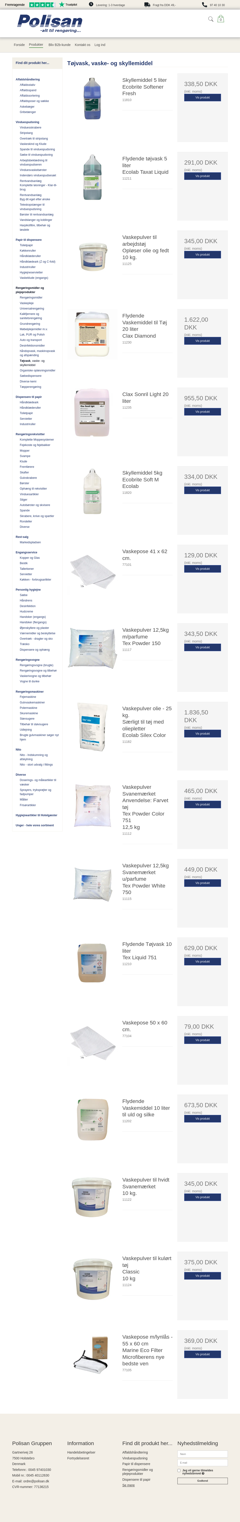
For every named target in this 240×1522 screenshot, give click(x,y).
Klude (23, 461)
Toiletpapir (26, 245)
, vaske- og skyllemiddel (32, 363)
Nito (18, 749)
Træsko (25, 644)
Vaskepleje (27, 303)
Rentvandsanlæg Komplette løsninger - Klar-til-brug (38, 185)
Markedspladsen (30, 542)
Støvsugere (27, 718)
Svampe (25, 456)
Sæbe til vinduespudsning (36, 154)
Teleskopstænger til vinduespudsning (32, 207)
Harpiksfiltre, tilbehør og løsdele (35, 227)
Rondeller (26, 521)
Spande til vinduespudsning (37, 149)
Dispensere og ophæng (35, 649)
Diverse (25, 527)
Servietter (26, 418)
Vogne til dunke (30, 681)
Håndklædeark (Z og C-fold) (38, 261)
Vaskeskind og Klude (33, 144)
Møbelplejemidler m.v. (34, 329)
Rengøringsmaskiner (30, 691)
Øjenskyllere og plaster (34, 628)
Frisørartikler (28, 805)
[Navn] (202, 1454)
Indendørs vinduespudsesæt (38, 175)
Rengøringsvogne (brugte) (36, 665)
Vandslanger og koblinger (36, 220)
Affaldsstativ (27, 85)
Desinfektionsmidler (32, 345)
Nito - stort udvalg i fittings (36, 764)
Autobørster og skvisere (35, 505)
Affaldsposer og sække (34, 101)
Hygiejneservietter (31, 272)
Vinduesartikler (29, 494)
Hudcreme (26, 611)
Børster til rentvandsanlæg (37, 214)
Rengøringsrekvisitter (30, 434)
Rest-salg (22, 537)
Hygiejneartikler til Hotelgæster (36, 815)
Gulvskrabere (28, 478)
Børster (24, 483)
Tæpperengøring (30, 387)
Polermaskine (28, 708)
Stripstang (26, 133)
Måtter (24, 799)
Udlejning (26, 729)
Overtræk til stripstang (34, 138)
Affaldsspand (28, 90)
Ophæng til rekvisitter (33, 488)
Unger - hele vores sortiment (35, 825)
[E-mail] (202, 1462)
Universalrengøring (32, 308)
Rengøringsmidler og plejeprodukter (30, 290)
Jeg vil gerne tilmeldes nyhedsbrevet (197, 1472)
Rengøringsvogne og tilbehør (38, 670)
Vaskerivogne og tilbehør (36, 676)
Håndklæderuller (30, 256)
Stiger (23, 499)
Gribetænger (28, 112)
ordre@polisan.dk (36, 1481)
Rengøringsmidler (31, 297)
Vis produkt (202, 97)
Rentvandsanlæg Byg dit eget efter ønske (35, 197)
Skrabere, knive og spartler (37, 516)
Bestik (24, 563)
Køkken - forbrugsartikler (35, 579)
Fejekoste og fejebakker (35, 445)
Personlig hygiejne (28, 589)
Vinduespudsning (27, 122)
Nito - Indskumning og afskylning (34, 757)
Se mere (128, 1485)
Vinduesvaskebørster (33, 170)
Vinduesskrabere (30, 127)
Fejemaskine (28, 697)
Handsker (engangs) (33, 617)
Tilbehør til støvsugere (34, 724)
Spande (25, 510)
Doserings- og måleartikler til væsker (38, 782)
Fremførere (27, 466)
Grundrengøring (30, 323)
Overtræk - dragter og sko (36, 638)
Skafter (24, 472)
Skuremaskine (29, 713)
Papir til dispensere (29, 240)
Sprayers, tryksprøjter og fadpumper (35, 792)
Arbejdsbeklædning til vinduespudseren (33, 162)
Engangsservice (26, 552)
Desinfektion (28, 606)
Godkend (202, 1480)
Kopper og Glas (30, 557)
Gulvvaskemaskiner (32, 702)
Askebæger (27, 106)
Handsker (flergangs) (33, 622)
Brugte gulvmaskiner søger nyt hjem (39, 737)
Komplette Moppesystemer (37, 439)
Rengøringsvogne (28, 659)
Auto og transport (31, 340)
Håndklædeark (29, 402)
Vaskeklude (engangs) (34, 277)
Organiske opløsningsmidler (38, 370)
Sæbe (24, 595)
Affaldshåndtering (28, 79)
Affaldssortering (30, 95)
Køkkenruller (28, 250)
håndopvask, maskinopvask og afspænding (37, 353)
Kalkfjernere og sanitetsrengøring (31, 316)
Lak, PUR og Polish (32, 334)
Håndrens (26, 600)
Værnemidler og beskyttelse (38, 633)
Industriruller (28, 267)
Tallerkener (27, 568)
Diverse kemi (28, 381)
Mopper (25, 450)
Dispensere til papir (29, 397)
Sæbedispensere (31, 376)
